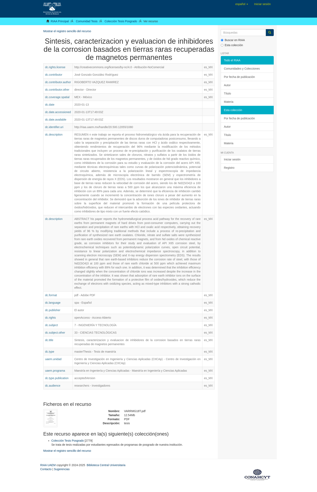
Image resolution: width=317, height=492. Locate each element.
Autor (227, 85)
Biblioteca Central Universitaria (106, 465)
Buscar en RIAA (233, 40)
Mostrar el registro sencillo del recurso (67, 31)
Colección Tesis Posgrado (121, 21)
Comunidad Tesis (86, 21)
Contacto (46, 469)
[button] (241, 4)
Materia (229, 101)
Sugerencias (62, 469)
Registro (229, 167)
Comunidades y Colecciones (242, 68)
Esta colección (232, 45)
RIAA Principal (60, 21)
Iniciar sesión (232, 159)
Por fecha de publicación (239, 76)
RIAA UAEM (48, 465)
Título (227, 93)
